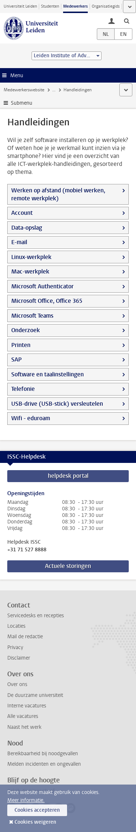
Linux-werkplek (31, 257)
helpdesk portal (68, 476)
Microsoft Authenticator (42, 286)
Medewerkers (75, 6)
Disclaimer (18, 658)
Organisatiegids (106, 6)
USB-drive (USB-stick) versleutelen (57, 403)
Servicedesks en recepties (35, 615)
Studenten (50, 6)
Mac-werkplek (30, 271)
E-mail (19, 242)
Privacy (15, 647)
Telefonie (23, 389)
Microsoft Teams (32, 315)
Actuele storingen (68, 566)
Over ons (17, 684)
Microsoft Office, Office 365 (46, 301)
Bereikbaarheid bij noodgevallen (42, 753)
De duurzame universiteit (35, 695)
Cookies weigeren (35, 822)
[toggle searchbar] (126, 20)
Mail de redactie (25, 636)
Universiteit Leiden (20, 6)
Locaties (16, 626)
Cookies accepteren (37, 810)
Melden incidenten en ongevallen (44, 764)
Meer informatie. (26, 800)
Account (22, 213)
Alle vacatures (22, 716)
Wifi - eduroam (30, 418)
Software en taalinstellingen (47, 374)
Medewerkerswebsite (24, 90)
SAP (16, 359)
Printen (20, 345)
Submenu (21, 103)
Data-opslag (26, 227)
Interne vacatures (26, 705)
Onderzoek (25, 330)
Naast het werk (24, 727)
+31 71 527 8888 (26, 550)
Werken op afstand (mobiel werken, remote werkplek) (58, 194)
